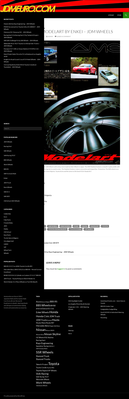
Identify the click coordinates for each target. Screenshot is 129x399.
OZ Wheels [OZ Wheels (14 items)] (40, 337)
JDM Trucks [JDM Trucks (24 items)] (41, 320)
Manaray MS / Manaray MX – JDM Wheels (17, 32)
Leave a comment (64, 36)
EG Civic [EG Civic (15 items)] (51, 309)
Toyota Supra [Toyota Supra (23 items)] (41, 370)
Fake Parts (7, 220)
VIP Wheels (89, 229)
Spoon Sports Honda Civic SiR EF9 (76, 241)
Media (6, 229)
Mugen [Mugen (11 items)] (52, 326)
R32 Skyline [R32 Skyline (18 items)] (48, 337)
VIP (5, 247)
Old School (7, 232)
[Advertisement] (23, 90)
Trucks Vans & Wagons (11, 238)
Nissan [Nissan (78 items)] (41, 330)
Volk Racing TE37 (9, 155)
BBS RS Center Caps (107, 306)
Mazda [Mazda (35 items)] (55, 319)
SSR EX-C (7, 192)
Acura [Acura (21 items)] (38, 301)
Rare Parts (7, 235)
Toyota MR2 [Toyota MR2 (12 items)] (50, 367)
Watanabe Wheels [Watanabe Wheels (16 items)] (42, 379)
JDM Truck (7, 183)
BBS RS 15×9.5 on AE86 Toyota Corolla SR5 (18, 266)
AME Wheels (53, 226)
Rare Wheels (8, 187)
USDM (6, 244)
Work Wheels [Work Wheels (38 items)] (43, 382)
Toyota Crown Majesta (58, 229)
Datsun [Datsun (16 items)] (45, 309)
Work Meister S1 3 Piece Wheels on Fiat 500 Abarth (20, 282)
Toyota (105, 226)
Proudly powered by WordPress (14, 396)
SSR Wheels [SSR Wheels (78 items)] (44, 352)
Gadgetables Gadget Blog (109, 309)
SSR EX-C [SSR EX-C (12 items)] (52, 346)
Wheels (6, 253)
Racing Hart (8, 146)
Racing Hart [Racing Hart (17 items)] (40, 340)
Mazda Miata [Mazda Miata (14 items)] (41, 323)
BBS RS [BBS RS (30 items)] (53, 301)
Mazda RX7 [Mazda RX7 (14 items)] (50, 323)
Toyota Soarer (76, 229)
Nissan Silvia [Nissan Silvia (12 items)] (40, 334)
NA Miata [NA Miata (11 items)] (57, 326)
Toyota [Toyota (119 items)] (53, 363)
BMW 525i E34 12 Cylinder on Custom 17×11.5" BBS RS (22, 275)
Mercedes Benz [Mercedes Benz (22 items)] (42, 325)
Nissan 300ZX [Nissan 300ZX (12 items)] (50, 330)
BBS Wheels (8, 160)
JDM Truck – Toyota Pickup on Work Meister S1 (19, 279)
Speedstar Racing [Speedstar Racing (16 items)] (42, 346)
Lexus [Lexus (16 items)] (49, 320)
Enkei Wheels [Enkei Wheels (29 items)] (42, 312)
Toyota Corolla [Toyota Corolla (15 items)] (41, 368)
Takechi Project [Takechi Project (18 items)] (42, 364)
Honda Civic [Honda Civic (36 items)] (42, 316)
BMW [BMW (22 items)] (53, 305)
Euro (5, 217)
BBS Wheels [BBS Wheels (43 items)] (43, 305)
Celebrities (7, 214)
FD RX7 (76, 226)
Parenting (104, 318)
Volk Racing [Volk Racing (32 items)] (42, 373)
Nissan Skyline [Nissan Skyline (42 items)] (52, 334)
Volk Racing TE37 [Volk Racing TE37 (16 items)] (42, 377)
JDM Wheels (8, 142)
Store (119, 15)
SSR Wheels (7, 151)
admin (50, 36)
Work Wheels (8, 164)
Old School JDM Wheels (12, 201)
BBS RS (6, 169)
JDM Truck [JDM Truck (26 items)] (55, 316)
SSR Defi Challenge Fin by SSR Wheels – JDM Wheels (21, 40)
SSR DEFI (7, 196)
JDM (5, 226)
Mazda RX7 (95, 226)
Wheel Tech (7, 250)
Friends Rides (8, 223)
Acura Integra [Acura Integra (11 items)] (45, 302)
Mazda (84, 226)
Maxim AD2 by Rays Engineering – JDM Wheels (19, 24)
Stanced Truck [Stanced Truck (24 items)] (42, 356)
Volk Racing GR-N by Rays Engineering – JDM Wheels (76, 250)
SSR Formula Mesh (10, 174)
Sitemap (111, 15)
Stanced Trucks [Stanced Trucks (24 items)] (43, 359)
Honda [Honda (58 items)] (53, 312)
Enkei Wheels (66, 226)
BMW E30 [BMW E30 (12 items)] (39, 308)
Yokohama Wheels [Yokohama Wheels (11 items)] (41, 385)
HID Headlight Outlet (75, 301)
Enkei (5, 178)
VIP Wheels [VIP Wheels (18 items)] (52, 370)
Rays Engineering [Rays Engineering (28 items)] (44, 343)
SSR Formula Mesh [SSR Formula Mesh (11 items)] (41, 348)
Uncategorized (9, 241)
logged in (61, 269)
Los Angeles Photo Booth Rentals (79, 304)
